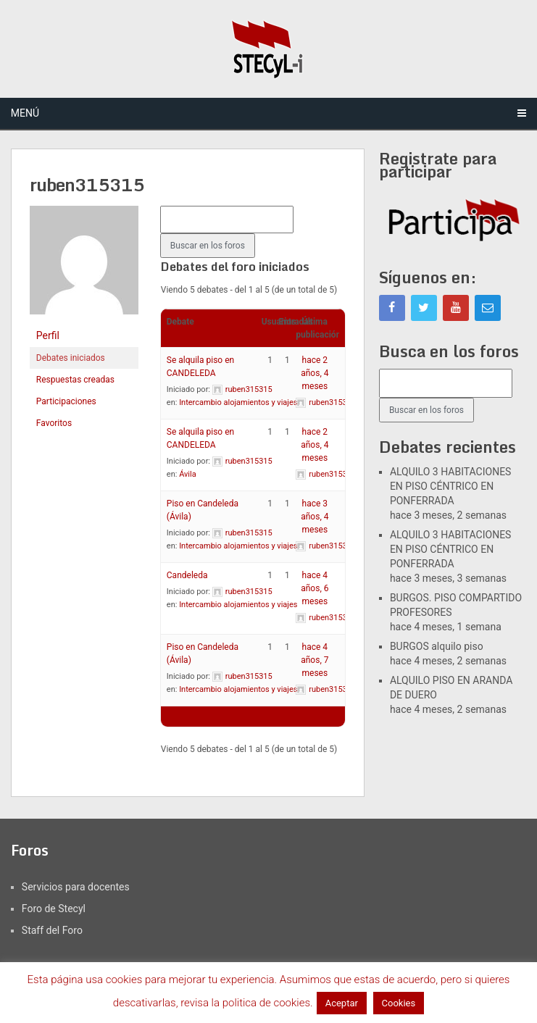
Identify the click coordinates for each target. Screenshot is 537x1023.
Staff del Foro (52, 930)
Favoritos (54, 423)
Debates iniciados (70, 358)
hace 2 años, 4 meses (314, 373)
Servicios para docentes (76, 887)
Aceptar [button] (341, 1003)
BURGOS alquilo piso (436, 646)
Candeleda (187, 575)
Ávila (187, 474)
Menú (25, 113)
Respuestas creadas (75, 380)
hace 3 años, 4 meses (314, 516)
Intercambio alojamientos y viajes (238, 402)
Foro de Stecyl (54, 908)
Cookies (399, 1003)
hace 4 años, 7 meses (314, 660)
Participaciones (66, 401)
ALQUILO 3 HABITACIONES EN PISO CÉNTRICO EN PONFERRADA (451, 486)
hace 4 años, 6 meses (314, 588)
